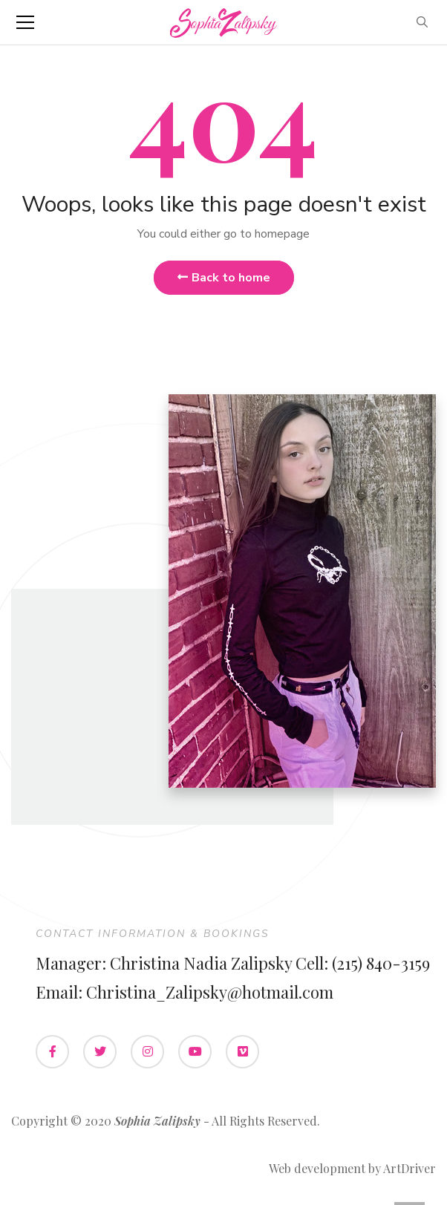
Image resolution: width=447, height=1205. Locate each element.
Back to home (223, 278)
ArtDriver (409, 1168)
